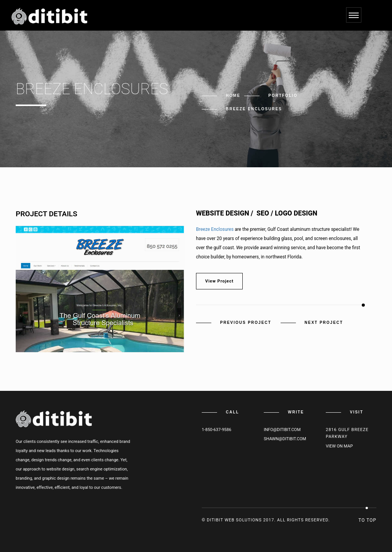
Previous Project (245, 322)
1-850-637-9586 (216, 429)
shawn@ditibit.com (285, 438)
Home (233, 95)
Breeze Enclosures (215, 229)
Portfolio (282, 95)
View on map (339, 446)
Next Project (324, 322)
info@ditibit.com (282, 429)
